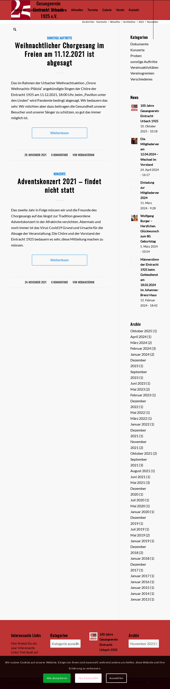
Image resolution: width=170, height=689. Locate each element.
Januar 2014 (139, 593)
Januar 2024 (139, 354)
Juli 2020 (137, 500)
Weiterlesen (59, 133)
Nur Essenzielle (88, 678)
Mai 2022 (137, 412)
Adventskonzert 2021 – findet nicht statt (59, 185)
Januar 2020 (139, 512)
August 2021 (140, 471)
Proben (136, 55)
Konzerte (60, 174)
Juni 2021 (137, 477)
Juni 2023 (137, 383)
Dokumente (139, 44)
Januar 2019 (139, 541)
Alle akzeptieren (57, 678)
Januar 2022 (139, 424)
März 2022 (138, 418)
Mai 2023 (137, 389)
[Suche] (14, 29)
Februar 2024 (140, 348)
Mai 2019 (137, 535)
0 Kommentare (59, 155)
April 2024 (138, 336)
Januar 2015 (139, 587)
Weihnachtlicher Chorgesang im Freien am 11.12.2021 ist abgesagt (59, 53)
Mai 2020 (137, 506)
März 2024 (138, 342)
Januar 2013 (139, 599)
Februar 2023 (140, 395)
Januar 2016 (139, 582)
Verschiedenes (141, 79)
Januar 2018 (139, 558)
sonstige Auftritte (143, 61)
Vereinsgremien (142, 73)
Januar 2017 (139, 576)
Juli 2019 (137, 529)
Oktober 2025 (141, 331)
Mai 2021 (137, 482)
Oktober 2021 (141, 453)
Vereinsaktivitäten (144, 67)
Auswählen (116, 678)
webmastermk (86, 155)
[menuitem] (19, 10)
